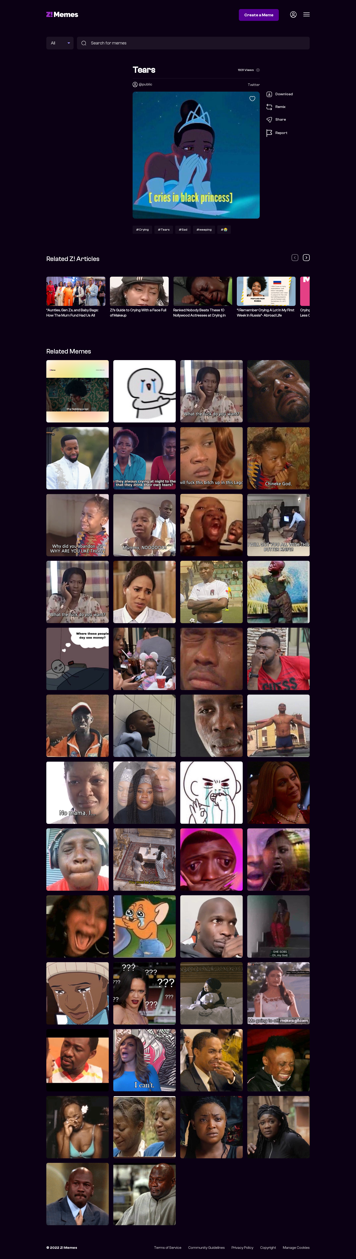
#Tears (164, 229)
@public (145, 84)
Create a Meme (258, 15)
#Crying (142, 229)
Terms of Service (167, 1248)
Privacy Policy (242, 1248)
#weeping (204, 229)
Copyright (268, 1248)
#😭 (224, 229)
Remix (276, 107)
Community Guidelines (206, 1248)
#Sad (183, 229)
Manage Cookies (296, 1248)
